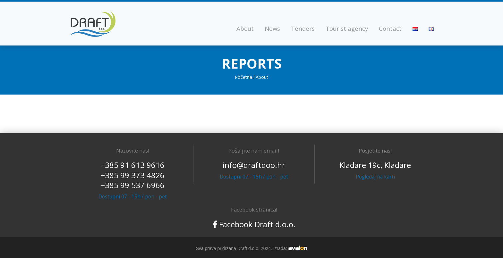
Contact (390, 28)
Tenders (303, 28)
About (245, 28)
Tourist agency (347, 28)
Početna (243, 77)
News (272, 28)
